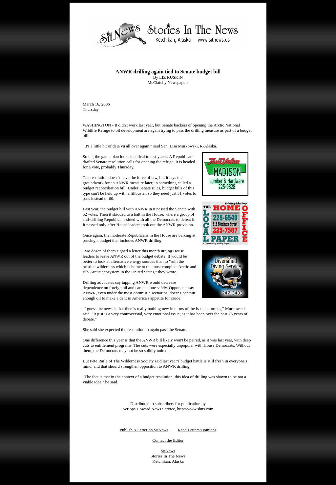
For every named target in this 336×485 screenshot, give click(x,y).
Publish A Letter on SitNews (144, 429)
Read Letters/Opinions (197, 429)
